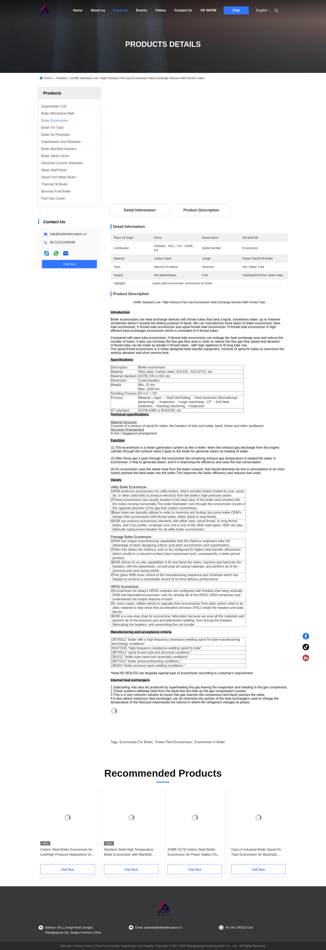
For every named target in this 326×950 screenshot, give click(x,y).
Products (120, 10)
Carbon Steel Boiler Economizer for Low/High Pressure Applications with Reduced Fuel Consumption (67, 852)
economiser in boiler (209, 742)
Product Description (201, 210)
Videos (160, 10)
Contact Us (183, 10)
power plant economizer (173, 742)
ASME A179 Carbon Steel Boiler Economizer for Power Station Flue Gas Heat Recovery (193, 852)
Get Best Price (223, 190)
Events (141, 10)
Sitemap (65, 946)
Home (77, 10)
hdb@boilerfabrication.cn (68, 234)
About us (98, 10)
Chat (236, 10)
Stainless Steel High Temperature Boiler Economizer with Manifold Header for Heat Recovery (128, 852)
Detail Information (140, 210)
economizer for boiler (136, 742)
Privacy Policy (83, 946)
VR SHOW (208, 10)
